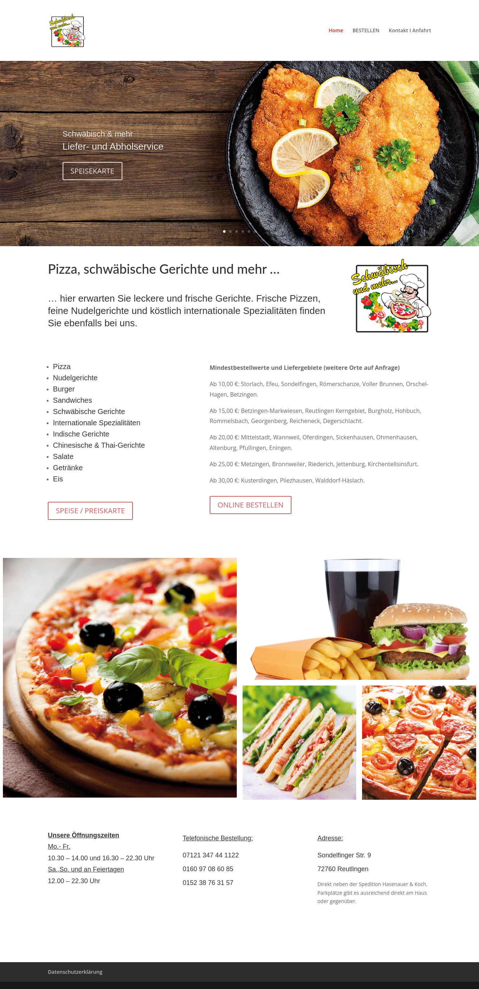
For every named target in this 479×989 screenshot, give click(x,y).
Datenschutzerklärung (75, 971)
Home (335, 31)
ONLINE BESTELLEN (250, 505)
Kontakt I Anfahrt (410, 31)
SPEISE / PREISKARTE (90, 511)
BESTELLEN (366, 31)
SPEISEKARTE (92, 178)
